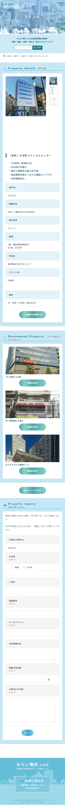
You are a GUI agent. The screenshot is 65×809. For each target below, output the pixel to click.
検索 (39, 47)
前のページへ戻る (32, 490)
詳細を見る (32, 382)
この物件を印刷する (32, 314)
